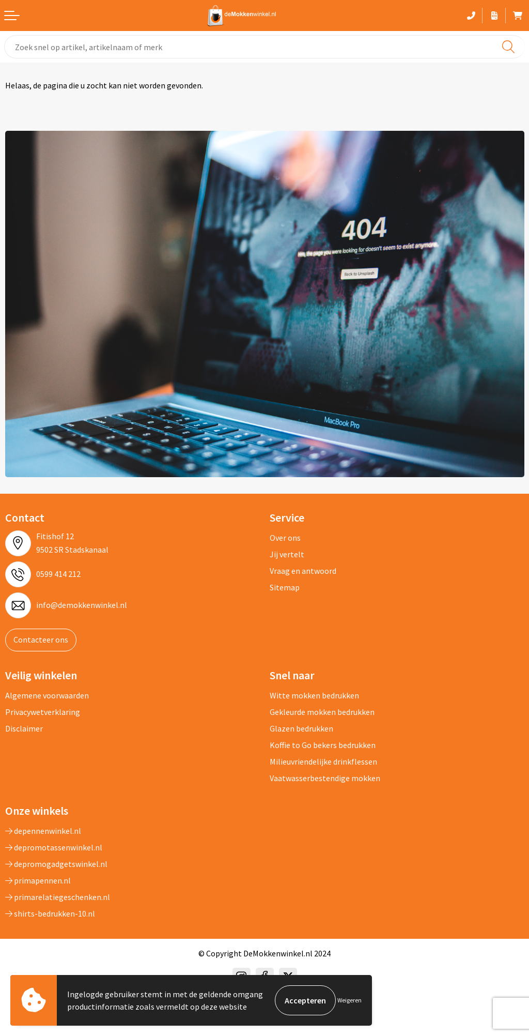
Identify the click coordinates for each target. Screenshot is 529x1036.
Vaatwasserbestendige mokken (325, 778)
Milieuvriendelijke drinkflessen (323, 761)
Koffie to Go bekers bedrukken (323, 745)
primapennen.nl (38, 880)
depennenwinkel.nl (43, 831)
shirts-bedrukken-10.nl (50, 913)
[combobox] (264, 46)
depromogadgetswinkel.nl (56, 864)
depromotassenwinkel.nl (53, 847)
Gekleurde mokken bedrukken (322, 712)
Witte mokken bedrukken (314, 695)
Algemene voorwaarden (47, 695)
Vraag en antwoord (303, 571)
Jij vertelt (287, 554)
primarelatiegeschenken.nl (57, 897)
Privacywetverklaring (42, 712)
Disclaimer (24, 728)
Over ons (285, 537)
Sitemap (285, 587)
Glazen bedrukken (301, 728)
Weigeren (349, 1000)
